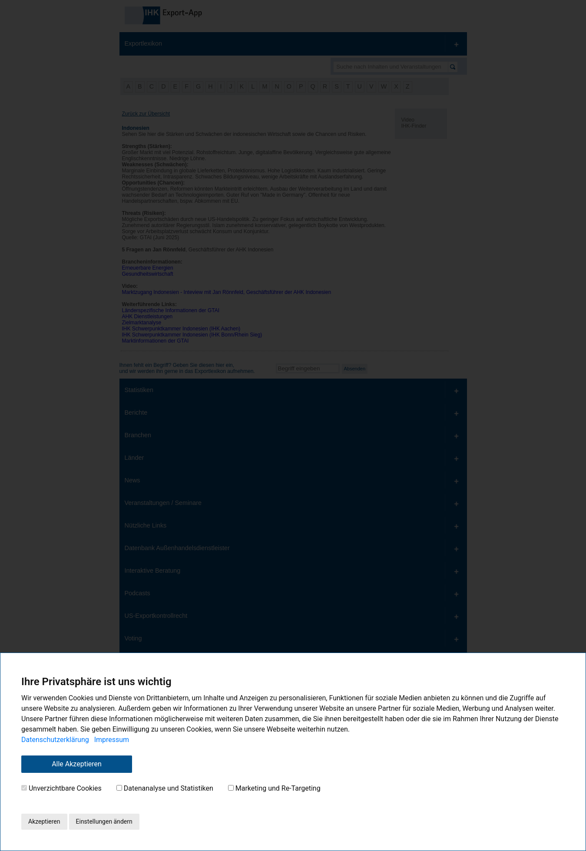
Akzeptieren (44, 821)
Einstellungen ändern (104, 821)
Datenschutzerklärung (55, 740)
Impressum (111, 740)
